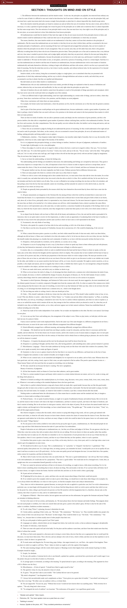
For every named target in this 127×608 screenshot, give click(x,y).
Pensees (9, 2)
